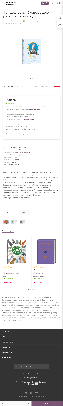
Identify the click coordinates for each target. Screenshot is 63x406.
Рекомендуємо (8, 231)
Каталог (5, 331)
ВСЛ (4, 276)
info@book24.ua (33, 378)
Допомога (6, 357)
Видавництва (8, 342)
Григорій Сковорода (18, 147)
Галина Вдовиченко (11, 273)
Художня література (17, 155)
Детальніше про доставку (15, 134)
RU (43, 3)
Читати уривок (9, 212)
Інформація (7, 352)
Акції (4, 337)
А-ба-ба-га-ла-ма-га (22, 152)
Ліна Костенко (39, 273)
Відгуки (24, 212)
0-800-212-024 (32, 374)
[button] (30, 78)
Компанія (6, 347)
